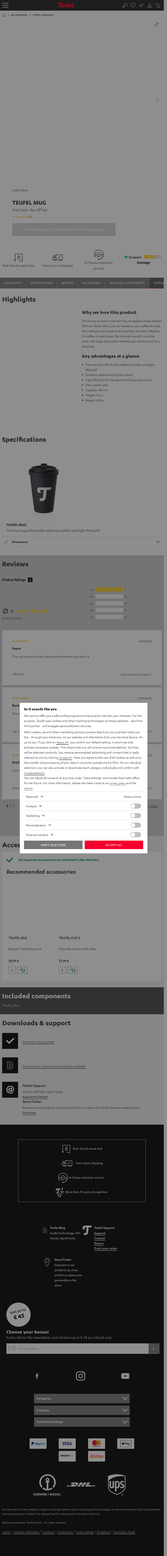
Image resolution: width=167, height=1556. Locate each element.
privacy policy (119, 783)
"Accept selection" (36, 773)
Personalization (36, 825)
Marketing (33, 815)
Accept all (114, 845)
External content (37, 835)
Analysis (31, 806)
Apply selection (53, 845)
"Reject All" (63, 742)
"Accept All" (66, 757)
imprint (28, 788)
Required (32, 796)
